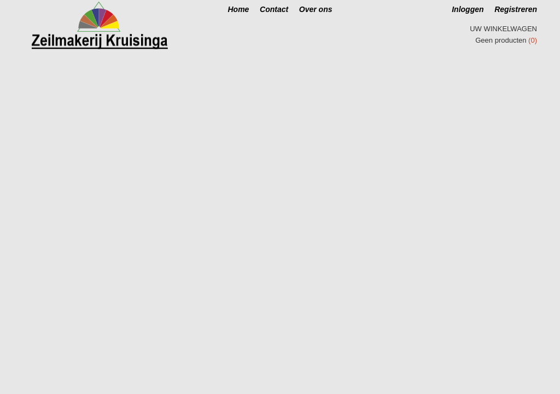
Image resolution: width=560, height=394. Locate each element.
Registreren (515, 9)
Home (238, 9)
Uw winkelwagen (503, 29)
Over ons (315, 9)
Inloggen (467, 9)
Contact (274, 9)
